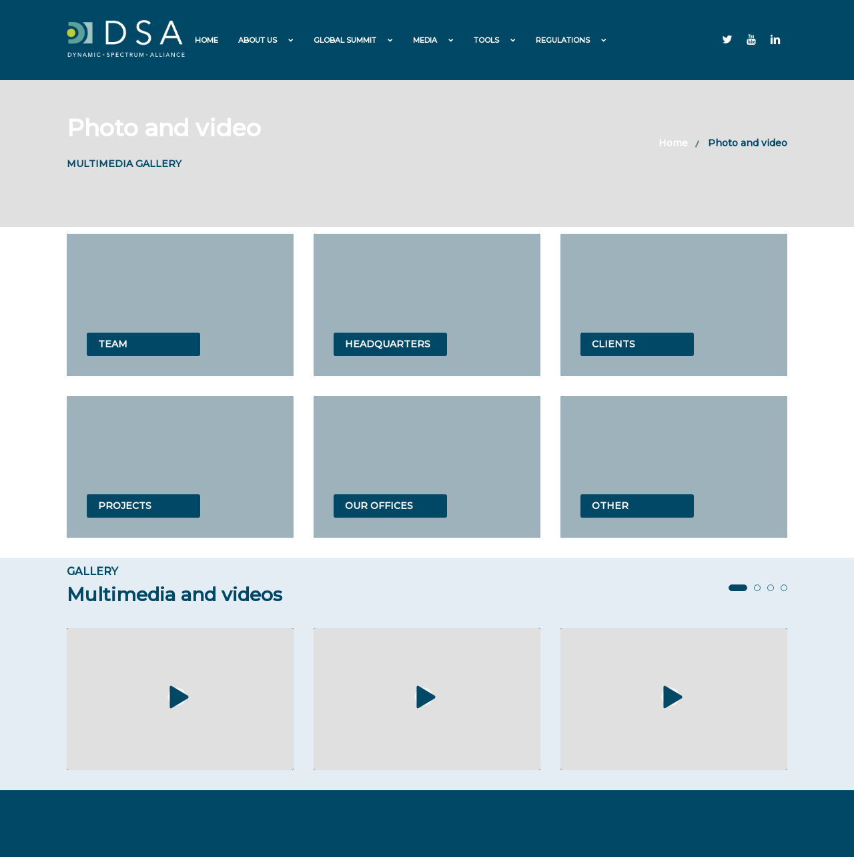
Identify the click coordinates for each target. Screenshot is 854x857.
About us (257, 40)
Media (425, 40)
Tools (486, 40)
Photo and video (747, 143)
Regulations (563, 40)
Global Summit (345, 40)
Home (206, 40)
